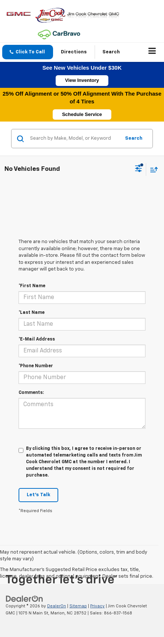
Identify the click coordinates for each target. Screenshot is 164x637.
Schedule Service (82, 114)
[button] (27, 52)
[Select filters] (138, 169)
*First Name (32, 286)
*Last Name (32, 313)
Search (133, 138)
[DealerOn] (24, 599)
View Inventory (82, 80)
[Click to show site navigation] (152, 52)
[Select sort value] (152, 169)
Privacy (97, 606)
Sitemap (78, 606)
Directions (74, 52)
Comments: (31, 393)
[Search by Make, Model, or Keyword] (74, 138)
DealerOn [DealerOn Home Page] (56, 606)
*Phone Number (36, 366)
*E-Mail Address (37, 339)
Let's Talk (38, 494)
